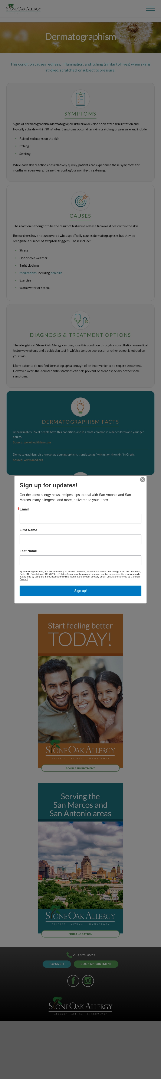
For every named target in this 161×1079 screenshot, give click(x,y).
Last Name (28, 551)
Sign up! (80, 591)
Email (24, 509)
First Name (28, 530)
